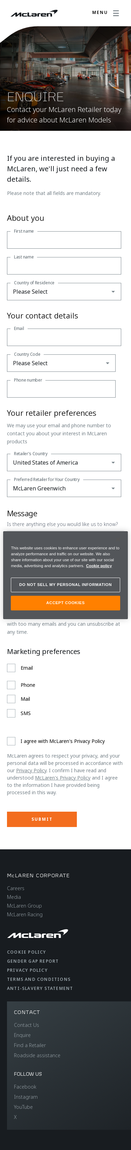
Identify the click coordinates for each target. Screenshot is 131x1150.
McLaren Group (24, 905)
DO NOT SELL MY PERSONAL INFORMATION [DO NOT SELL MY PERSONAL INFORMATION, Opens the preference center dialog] (65, 584)
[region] (65, 575)
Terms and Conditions (39, 979)
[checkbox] (64, 690)
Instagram (26, 1096)
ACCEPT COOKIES (65, 603)
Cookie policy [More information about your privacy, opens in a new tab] (99, 566)
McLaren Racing (25, 914)
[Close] (118, 539)
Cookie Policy (26, 952)
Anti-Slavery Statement (40, 988)
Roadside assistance (37, 1055)
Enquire (22, 1035)
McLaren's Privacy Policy (62, 777)
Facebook (25, 1086)
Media (14, 897)
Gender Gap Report (33, 961)
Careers (15, 888)
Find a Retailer (30, 1045)
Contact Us (26, 1025)
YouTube (23, 1107)
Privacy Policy (31, 770)
